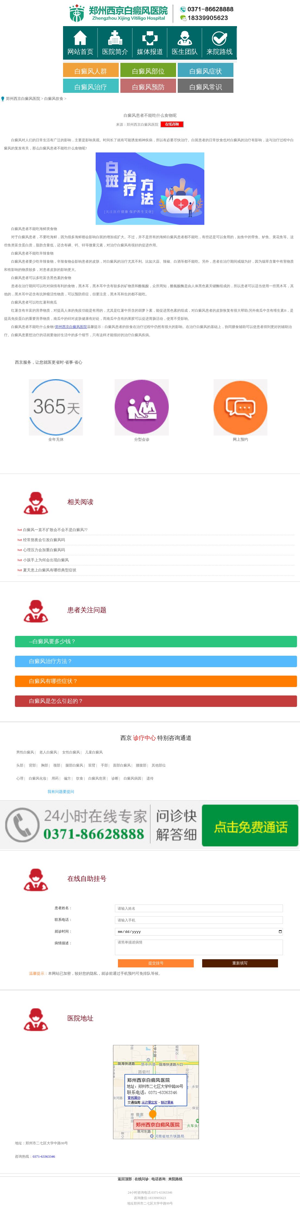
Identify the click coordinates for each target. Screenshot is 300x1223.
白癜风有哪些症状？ (53, 681)
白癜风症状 (205, 71)
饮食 (79, 778)
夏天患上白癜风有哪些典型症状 (49, 570)
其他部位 (159, 765)
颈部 (56, 765)
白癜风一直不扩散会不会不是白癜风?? (55, 530)
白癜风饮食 (53, 99)
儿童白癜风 (94, 752)
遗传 (150, 778)
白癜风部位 (148, 71)
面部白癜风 (122, 765)
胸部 (44, 765)
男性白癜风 (25, 752)
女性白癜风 (71, 752)
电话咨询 (158, 1179)
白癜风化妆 (37, 778)
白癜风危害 (97, 778)
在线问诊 (142, 1179)
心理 (19, 778)
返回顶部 (125, 1179)
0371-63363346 (44, 1156)
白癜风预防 (148, 87)
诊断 (114, 778)
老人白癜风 (48, 752)
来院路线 (175, 1179)
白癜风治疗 (90, 87)
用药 (55, 778)
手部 (104, 765)
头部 (19, 765)
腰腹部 (141, 765)
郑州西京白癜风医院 (23, 99)
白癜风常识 (205, 87)
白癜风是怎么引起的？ (56, 701)
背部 (32, 765)
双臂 (91, 765)
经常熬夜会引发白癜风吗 (44, 540)
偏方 (67, 778)
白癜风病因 (132, 778)
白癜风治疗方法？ (51, 661)
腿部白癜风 (74, 765)
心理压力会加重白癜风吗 (44, 550)
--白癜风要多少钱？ (52, 641)
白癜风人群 (90, 71)
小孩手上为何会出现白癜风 (46, 560)
